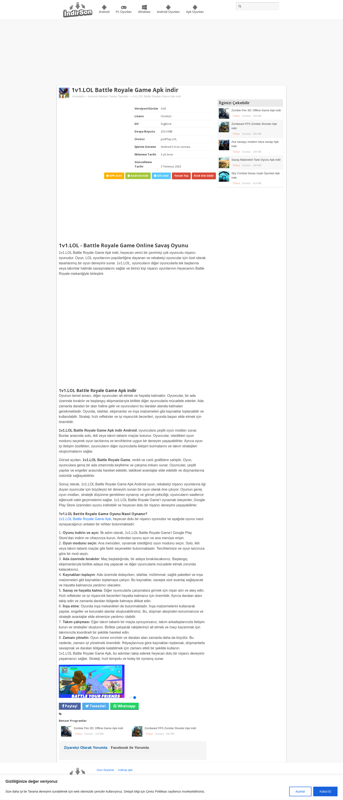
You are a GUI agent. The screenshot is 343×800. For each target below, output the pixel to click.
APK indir (115, 175)
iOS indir (162, 175)
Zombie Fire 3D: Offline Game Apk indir (98, 728)
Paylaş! (70, 706)
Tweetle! (97, 706)
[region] (171, 787)
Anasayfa (78, 96)
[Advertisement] (171, 52)
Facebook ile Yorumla (130, 748)
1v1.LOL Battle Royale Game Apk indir (125, 90)
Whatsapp (126, 706)
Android (104, 12)
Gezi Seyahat (105, 770)
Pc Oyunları (124, 12)
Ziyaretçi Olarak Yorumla (85, 748)
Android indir (139, 175)
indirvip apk (125, 770)
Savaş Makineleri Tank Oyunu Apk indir (256, 159)
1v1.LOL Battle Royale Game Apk (85, 519)
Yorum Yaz (181, 175)
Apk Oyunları (195, 12)
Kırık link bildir (204, 175)
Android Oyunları (168, 12)
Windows (144, 12)
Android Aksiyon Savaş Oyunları (108, 96)
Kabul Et (325, 791)
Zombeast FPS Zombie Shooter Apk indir (170, 728)
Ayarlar (300, 791)
